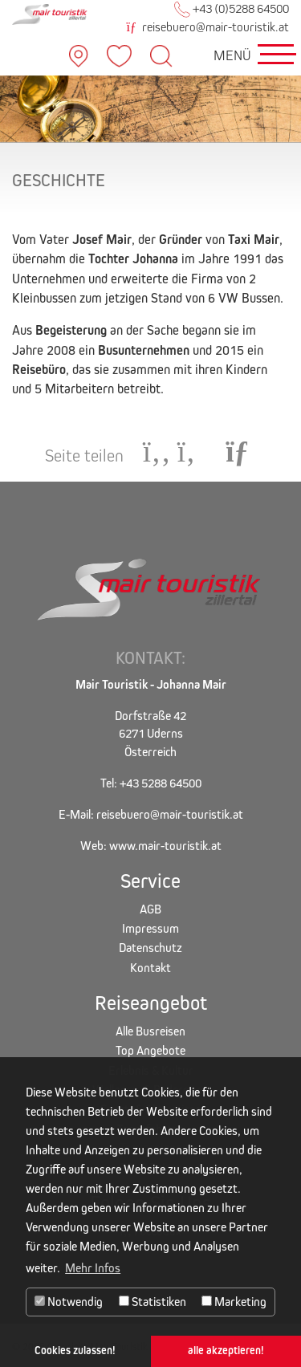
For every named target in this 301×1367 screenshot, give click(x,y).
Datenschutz (150, 947)
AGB (150, 909)
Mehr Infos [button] (92, 1267)
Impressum (150, 928)
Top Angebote (150, 1050)
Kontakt (150, 967)
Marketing (233, 1301)
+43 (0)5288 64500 (231, 8)
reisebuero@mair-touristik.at (208, 27)
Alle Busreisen (150, 1031)
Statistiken (152, 1301)
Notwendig (69, 1301)
